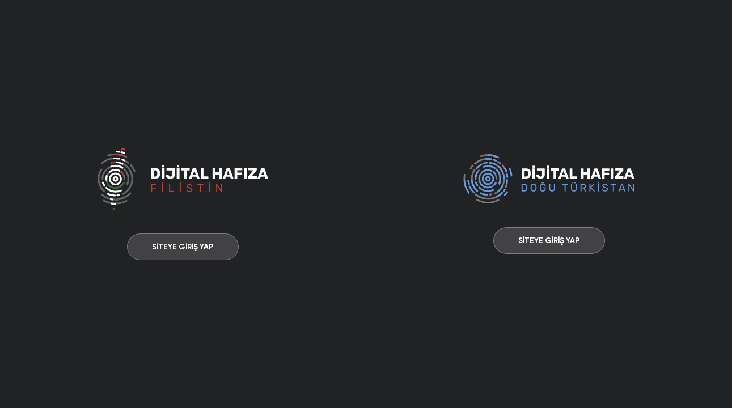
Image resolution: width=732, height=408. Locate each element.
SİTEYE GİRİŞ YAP (182, 246)
